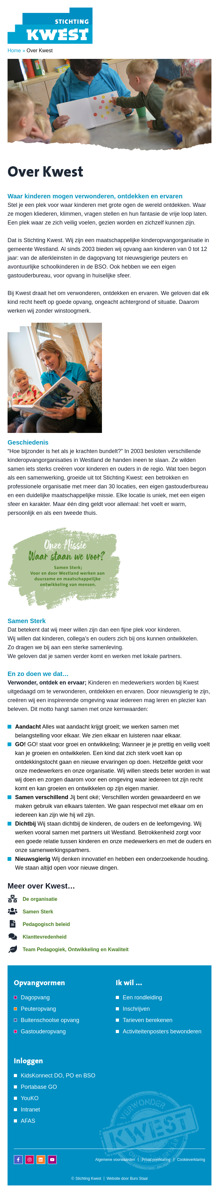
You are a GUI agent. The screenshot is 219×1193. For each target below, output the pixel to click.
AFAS (28, 1121)
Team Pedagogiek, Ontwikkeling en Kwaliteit (76, 949)
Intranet (30, 1109)
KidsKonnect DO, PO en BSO (58, 1075)
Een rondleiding (142, 997)
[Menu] (202, 34)
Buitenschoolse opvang (50, 1020)
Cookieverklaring (191, 1160)
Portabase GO (39, 1087)
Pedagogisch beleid (46, 924)
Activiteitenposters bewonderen (162, 1031)
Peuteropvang (38, 1009)
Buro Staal (139, 1178)
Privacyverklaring (156, 1160)
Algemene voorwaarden (115, 1160)
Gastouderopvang (43, 1031)
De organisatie (40, 899)
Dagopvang (35, 997)
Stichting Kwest (88, 1178)
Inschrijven (136, 1009)
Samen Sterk (38, 911)
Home (14, 50)
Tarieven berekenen (147, 1020)
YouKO (29, 1098)
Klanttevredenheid (45, 937)
